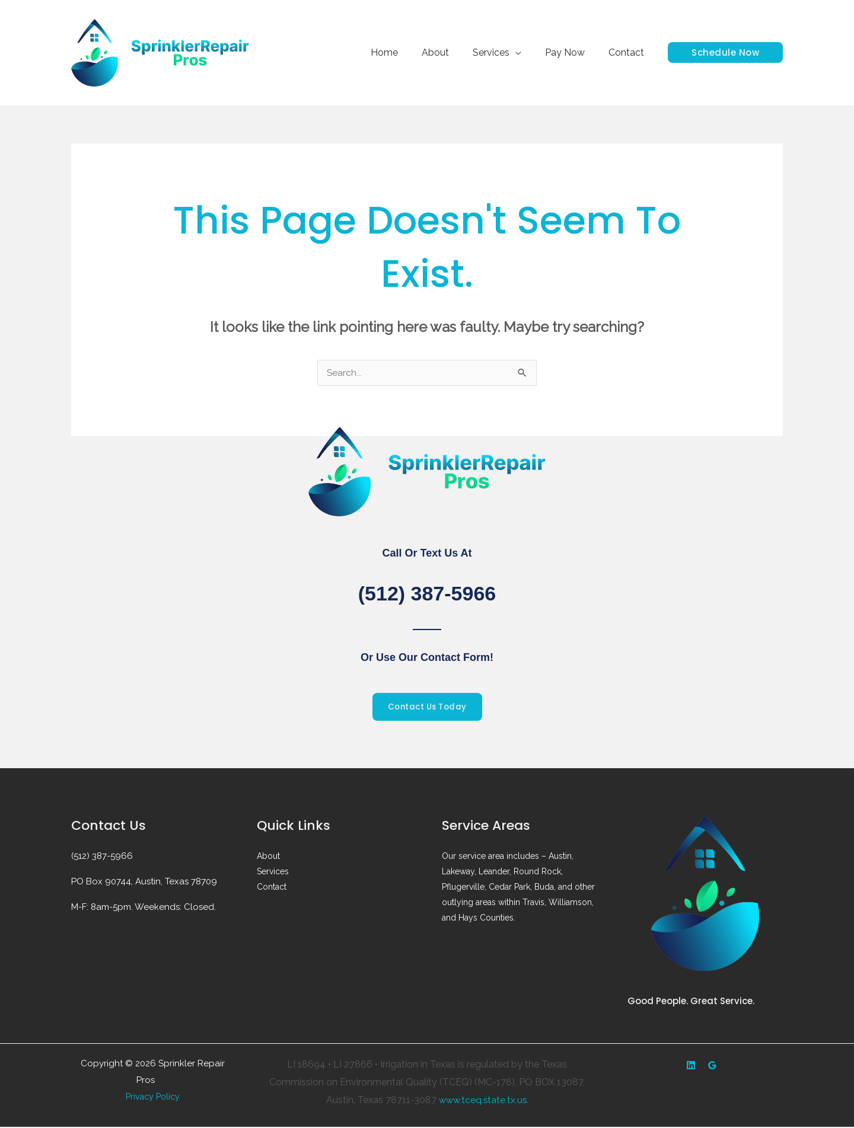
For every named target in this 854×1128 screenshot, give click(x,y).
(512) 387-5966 (427, 593)
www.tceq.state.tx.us (482, 1100)
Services (503, 52)
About (452, 52)
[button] (725, 52)
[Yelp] (691, 1066)
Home (405, 52)
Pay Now (572, 52)
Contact (628, 52)
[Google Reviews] (712, 1066)
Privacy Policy (153, 1097)
